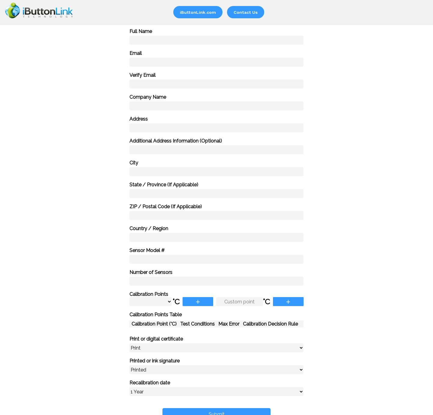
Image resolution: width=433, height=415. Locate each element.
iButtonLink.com (198, 12)
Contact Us (246, 12)
